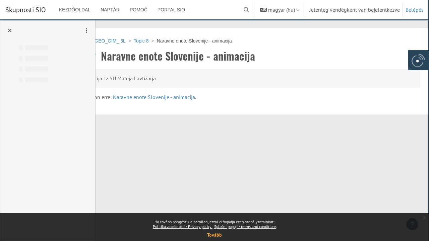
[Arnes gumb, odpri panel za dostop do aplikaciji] (418, 60)
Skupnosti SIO (25, 9)
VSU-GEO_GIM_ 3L (144, 41)
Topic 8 (180, 41)
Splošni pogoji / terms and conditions (245, 226)
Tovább (214, 235)
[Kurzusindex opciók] (86, 30)
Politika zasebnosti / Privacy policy (182, 226)
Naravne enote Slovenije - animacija (248, 97)
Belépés (415, 9)
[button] (246, 9)
